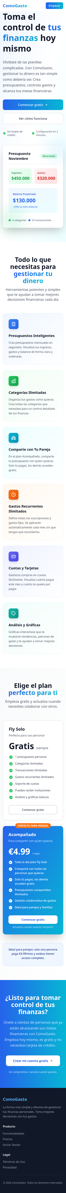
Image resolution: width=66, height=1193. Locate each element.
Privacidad (10, 1167)
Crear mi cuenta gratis (33, 1061)
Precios (7, 1139)
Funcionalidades (13, 1133)
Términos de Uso (14, 1162)
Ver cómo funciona (33, 118)
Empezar (54, 6)
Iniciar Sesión (11, 1145)
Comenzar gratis (33, 105)
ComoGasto (15, 5)
